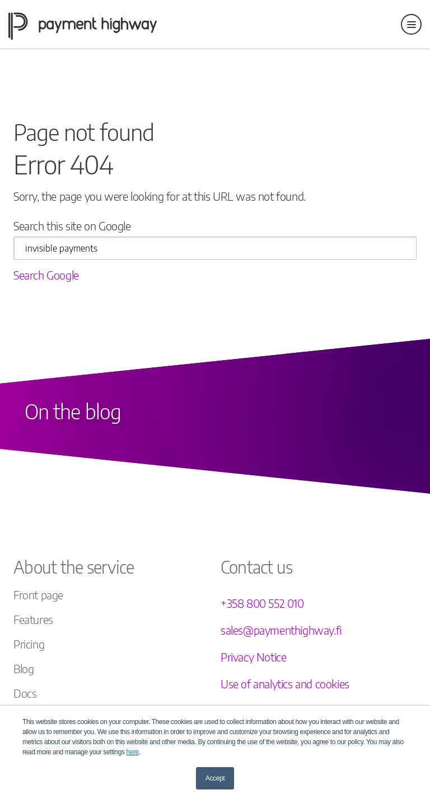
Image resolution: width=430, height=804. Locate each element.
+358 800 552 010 (262, 603)
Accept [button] (215, 778)
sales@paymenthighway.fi (281, 630)
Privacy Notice (253, 657)
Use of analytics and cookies (285, 684)
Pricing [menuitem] (28, 644)
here (132, 752)
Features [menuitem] (33, 619)
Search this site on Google (72, 226)
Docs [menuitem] (24, 693)
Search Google (46, 275)
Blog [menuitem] (23, 668)
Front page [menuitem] (38, 595)
